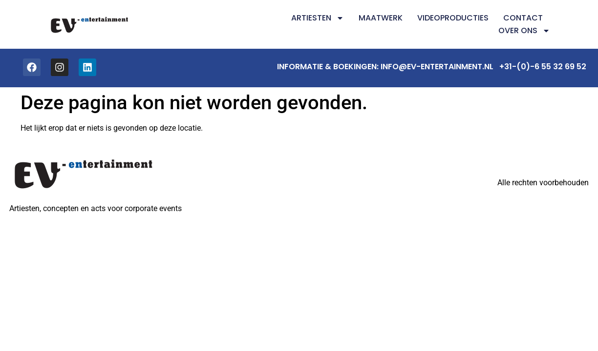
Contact (523, 17)
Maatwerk (381, 17)
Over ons (524, 30)
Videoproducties (453, 17)
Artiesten (317, 18)
